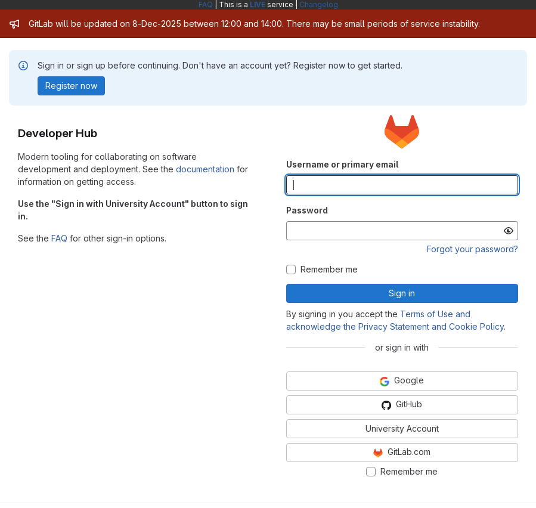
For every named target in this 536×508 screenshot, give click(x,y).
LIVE (257, 4)
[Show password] (508, 230)
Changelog (318, 4)
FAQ (206, 4)
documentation (205, 169)
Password (307, 210)
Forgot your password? (472, 249)
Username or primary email (342, 164)
